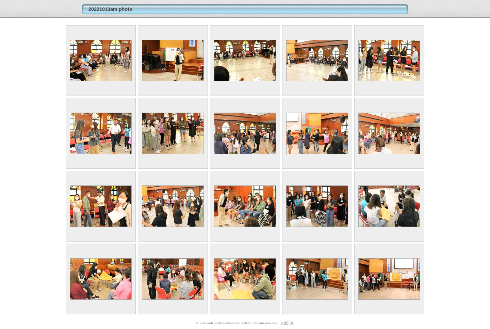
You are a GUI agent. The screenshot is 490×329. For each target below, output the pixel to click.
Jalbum (246, 323)
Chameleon (262, 323)
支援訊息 (287, 323)
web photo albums (220, 323)
